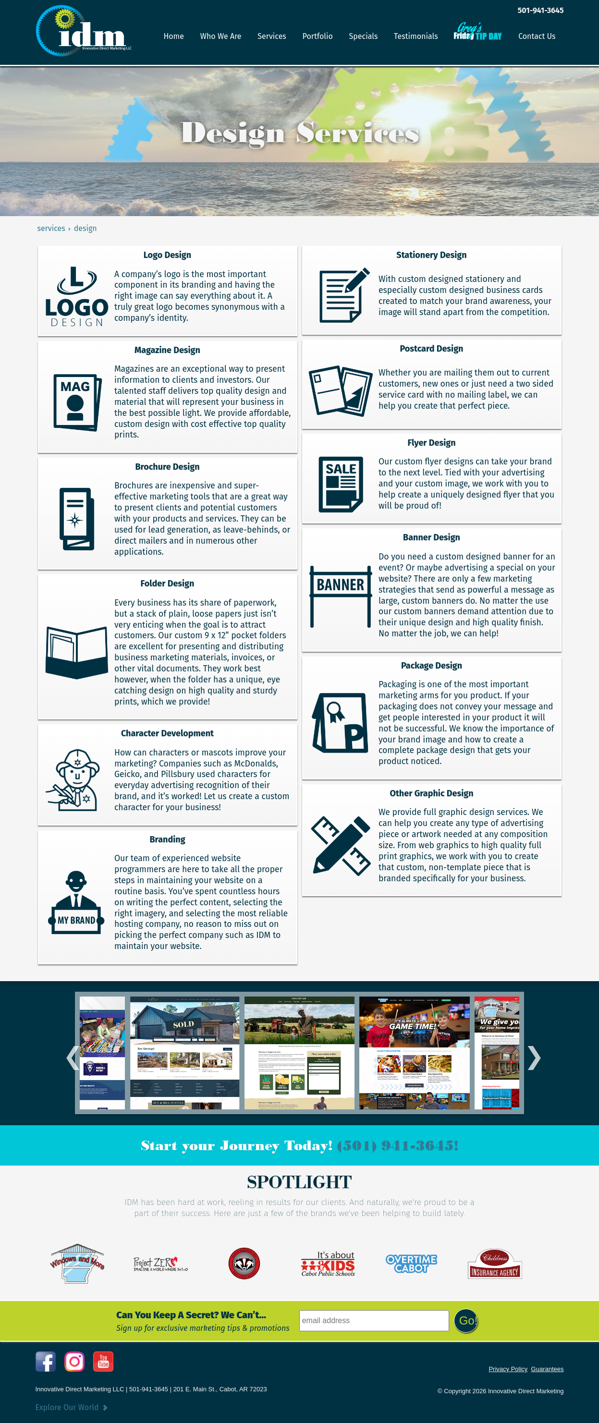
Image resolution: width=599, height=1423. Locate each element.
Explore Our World (67, 1407)
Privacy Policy (508, 1369)
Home (173, 36)
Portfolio (318, 36)
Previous (69, 1053)
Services (271, 36)
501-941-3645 (541, 10)
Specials (363, 36)
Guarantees (547, 1369)
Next (530, 1053)
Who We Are (221, 36)
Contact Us (536, 36)
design (85, 228)
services (51, 228)
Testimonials (416, 36)
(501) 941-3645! (397, 1145)
